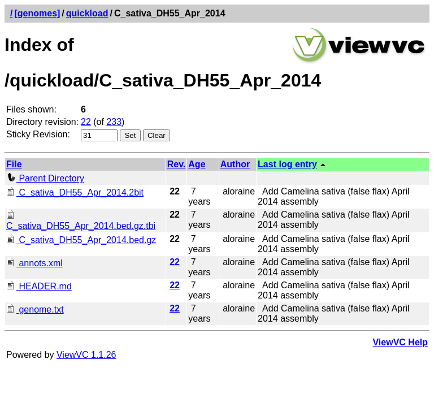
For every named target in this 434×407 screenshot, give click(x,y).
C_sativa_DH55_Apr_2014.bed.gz (81, 240)
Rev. (176, 164)
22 (86, 122)
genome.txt (35, 309)
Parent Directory (45, 178)
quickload (87, 13)
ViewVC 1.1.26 (86, 355)
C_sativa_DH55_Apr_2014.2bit (75, 192)
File (14, 164)
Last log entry (287, 164)
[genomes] (37, 13)
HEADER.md (39, 286)
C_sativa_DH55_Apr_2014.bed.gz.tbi (80, 221)
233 (113, 122)
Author (235, 164)
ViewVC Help (400, 342)
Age (196, 164)
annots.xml (34, 263)
